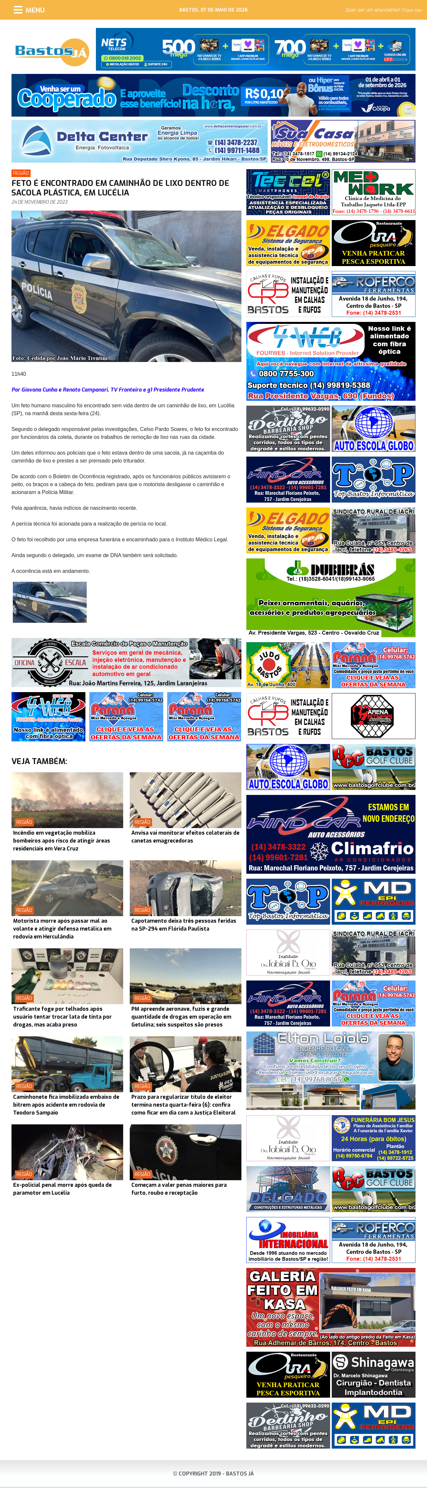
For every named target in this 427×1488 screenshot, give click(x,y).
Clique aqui (412, 10)
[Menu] (29, 10)
